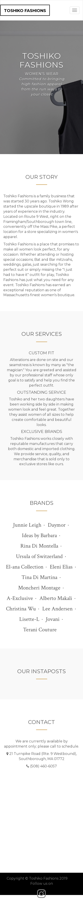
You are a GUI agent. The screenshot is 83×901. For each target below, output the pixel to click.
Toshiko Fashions (25, 10)
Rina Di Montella (39, 546)
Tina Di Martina (39, 577)
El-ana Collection (24, 567)
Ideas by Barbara (39, 535)
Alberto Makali (55, 598)
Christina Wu (21, 608)
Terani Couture (40, 629)
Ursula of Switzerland (39, 556)
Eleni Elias (61, 567)
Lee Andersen (57, 608)
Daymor (57, 525)
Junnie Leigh (27, 525)
